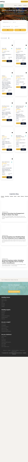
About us (5, 350)
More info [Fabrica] (4, 93)
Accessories (3, 311)
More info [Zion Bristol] (18, 63)
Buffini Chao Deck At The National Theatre (20, 107)
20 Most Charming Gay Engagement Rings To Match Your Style (13, 214)
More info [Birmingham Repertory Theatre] (18, 149)
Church (22, 54)
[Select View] (9, 38)
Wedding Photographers (5, 315)
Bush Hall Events (6, 162)
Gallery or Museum (5, 84)
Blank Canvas (18, 54)
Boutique (6, 169)
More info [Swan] (4, 149)
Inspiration (25, 5)
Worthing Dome (5, 106)
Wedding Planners (4, 317)
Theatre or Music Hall (6, 54)
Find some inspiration (5, 326)
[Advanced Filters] (20, 30)
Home (2, 279)
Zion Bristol (18, 48)
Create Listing (3, 336)
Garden (17, 55)
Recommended (4, 38)
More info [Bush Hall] (4, 60)
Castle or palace (4, 300)
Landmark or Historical (6, 85)
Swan (3, 135)
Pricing (2, 337)
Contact (9, 350)
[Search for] (20, 26)
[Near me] (19, 22)
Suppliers (19, 5)
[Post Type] (6, 22)
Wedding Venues (7, 279)
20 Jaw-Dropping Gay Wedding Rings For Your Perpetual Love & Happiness (13, 237)
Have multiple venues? (5, 346)
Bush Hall (4, 48)
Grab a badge (3, 343)
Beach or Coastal (5, 112)
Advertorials (3, 345)
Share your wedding (4, 329)
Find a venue (3, 323)
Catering (2, 314)
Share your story (4, 328)
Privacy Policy (22, 350)
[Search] (8, 30)
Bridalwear (3, 312)
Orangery (3, 306)
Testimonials (3, 340)
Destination (9, 83)
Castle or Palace (5, 141)
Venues (15, 5)
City (24, 54)
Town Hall (19, 58)
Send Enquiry (9, 61)
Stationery (3, 318)
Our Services (3, 339)
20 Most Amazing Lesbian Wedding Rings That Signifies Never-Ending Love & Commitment (13, 262)
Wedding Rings (5, 212)
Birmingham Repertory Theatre (20, 136)
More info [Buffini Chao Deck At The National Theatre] (18, 123)
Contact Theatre (19, 75)
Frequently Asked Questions (6, 331)
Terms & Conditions (15, 350)
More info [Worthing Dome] (4, 119)
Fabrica (3, 75)
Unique (3, 55)
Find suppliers (3, 325)
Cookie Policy (14, 351)
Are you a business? (24, 1)
